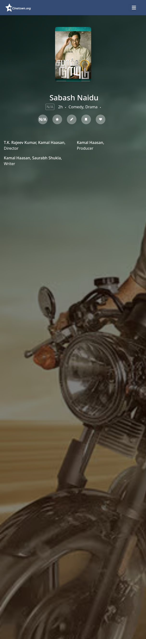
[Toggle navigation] (134, 7)
